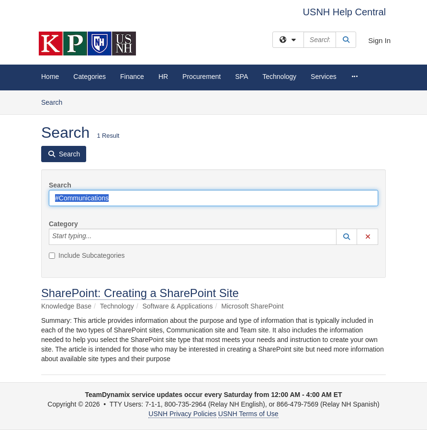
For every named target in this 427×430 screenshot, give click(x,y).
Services (324, 76)
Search (55, 101)
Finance (132, 76)
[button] (346, 237)
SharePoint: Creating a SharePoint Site (140, 293)
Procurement (201, 76)
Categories (89, 76)
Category (63, 224)
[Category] (96, 237)
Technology (279, 76)
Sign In (379, 40)
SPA (241, 76)
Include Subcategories (87, 255)
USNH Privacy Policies (182, 414)
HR (163, 76)
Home (50, 76)
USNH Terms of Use (248, 414)
